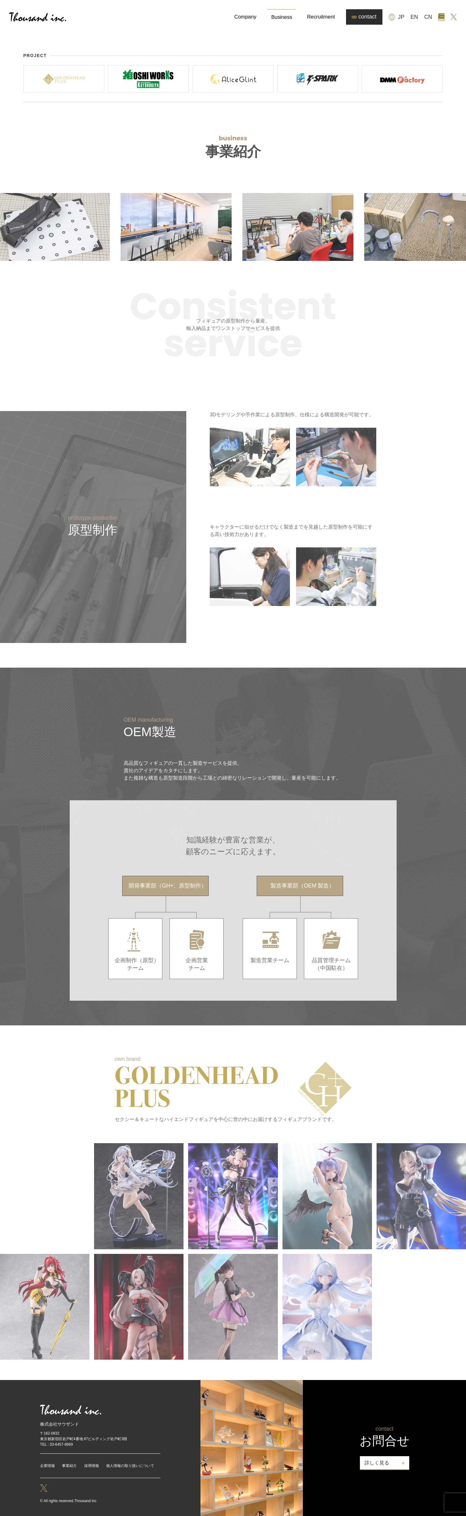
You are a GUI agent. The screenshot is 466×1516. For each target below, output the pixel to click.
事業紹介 (69, 1466)
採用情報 (91, 1466)
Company (245, 17)
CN (428, 17)
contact (364, 17)
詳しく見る (377, 1462)
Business (281, 17)
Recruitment (321, 17)
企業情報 (47, 1466)
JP (401, 17)
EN (414, 17)
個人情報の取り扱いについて (130, 1466)
